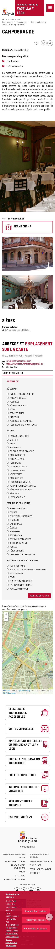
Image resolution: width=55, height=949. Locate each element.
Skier (11, 443)
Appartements (15, 413)
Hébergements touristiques (22, 424)
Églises (12, 527)
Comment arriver (11, 372)
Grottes (12, 439)
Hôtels (12, 409)
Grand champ (22, 226)
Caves (11, 577)
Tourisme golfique (17, 466)
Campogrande (17, 24)
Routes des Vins (16, 565)
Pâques (12, 512)
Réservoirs (14, 462)
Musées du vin (15, 573)
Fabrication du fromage (19, 584)
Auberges (13, 401)
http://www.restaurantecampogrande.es (24, 363)
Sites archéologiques (19, 539)
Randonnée (14, 447)
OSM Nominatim (9, 693)
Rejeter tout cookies (36, 919)
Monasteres (14, 531)
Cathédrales (14, 523)
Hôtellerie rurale (17, 405)
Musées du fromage (17, 588)
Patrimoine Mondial (17, 508)
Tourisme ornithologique (20, 451)
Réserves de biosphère (19, 489)
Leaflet (6, 691)
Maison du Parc (15, 458)
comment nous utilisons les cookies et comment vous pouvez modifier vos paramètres (12, 936)
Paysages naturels (18, 435)
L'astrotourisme (16, 497)
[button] (6, 614)
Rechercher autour (39, 595)
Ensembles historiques (19, 516)
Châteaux (13, 519)
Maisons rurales (16, 397)
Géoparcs (13, 493)
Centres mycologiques (19, 581)
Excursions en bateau (19, 481)
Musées (12, 546)
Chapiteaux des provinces (21, 554)
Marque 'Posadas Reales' (20, 393)
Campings (13, 417)
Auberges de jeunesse (19, 420)
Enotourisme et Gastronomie (11, 20)
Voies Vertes (14, 474)
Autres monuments (17, 542)
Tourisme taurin (16, 470)
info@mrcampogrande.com (18, 360)
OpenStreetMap (24, 691)
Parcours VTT (15, 478)
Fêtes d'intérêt (16, 550)
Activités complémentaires (21, 485)
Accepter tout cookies (35, 911)
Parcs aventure (16, 455)
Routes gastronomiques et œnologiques (27, 569)
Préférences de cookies (35, 928)
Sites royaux (14, 535)
